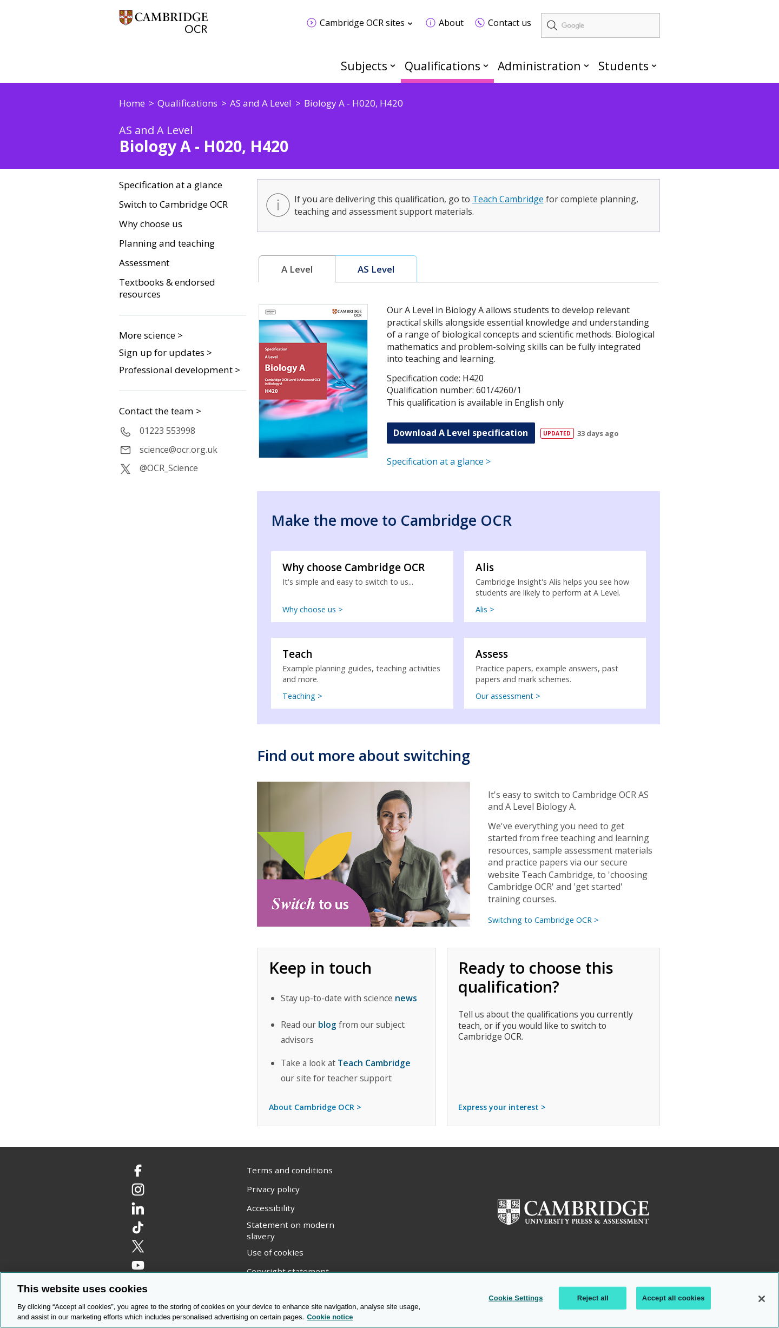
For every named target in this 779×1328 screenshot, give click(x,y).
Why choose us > (312, 609)
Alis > (485, 609)
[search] (600, 25)
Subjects (364, 66)
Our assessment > (508, 696)
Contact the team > (160, 411)
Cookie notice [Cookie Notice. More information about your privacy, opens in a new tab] (330, 1317)
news (406, 998)
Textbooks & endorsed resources (167, 288)
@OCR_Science (169, 468)
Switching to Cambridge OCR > (543, 920)
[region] (389, 1300)
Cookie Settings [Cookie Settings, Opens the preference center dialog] (515, 1298)
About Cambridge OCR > (315, 1107)
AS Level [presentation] (376, 269)
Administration (539, 66)
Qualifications (442, 66)
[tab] (297, 269)
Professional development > (179, 370)
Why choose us (150, 224)
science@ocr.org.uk (178, 449)
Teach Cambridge (508, 199)
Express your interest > (502, 1107)
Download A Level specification (460, 433)
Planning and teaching (167, 243)
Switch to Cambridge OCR (173, 204)
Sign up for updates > (165, 352)
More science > (151, 335)
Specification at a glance (170, 185)
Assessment (144, 263)
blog (327, 1024)
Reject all (593, 1298)
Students (623, 66)
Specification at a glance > (439, 461)
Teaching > (302, 696)
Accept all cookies (673, 1298)
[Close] (762, 1299)
